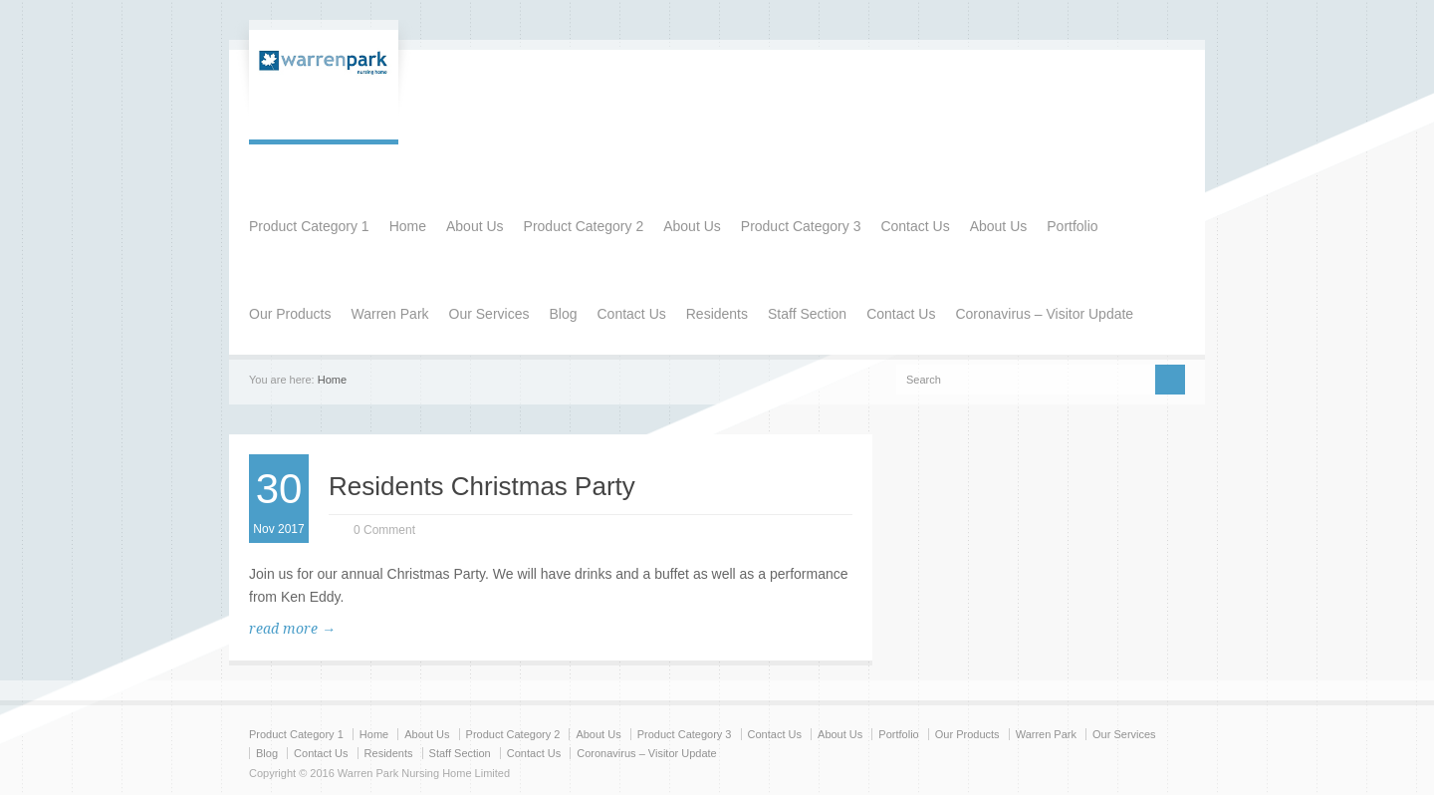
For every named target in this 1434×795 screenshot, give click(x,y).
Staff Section (807, 314)
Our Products (290, 314)
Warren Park (389, 314)
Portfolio (1072, 226)
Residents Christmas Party (482, 486)
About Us (475, 226)
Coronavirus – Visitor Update (1044, 314)
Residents (717, 314)
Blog (563, 314)
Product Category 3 (801, 226)
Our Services (489, 314)
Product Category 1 (309, 226)
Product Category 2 (584, 226)
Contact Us (914, 226)
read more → (292, 629)
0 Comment (384, 530)
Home (407, 226)
